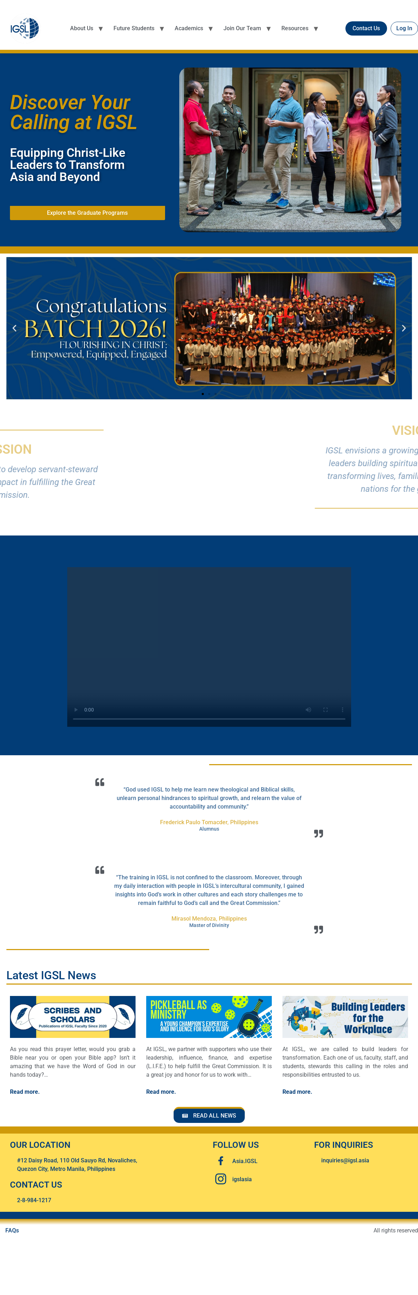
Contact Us (366, 28)
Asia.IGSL (245, 1161)
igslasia (242, 1179)
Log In (404, 28)
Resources (294, 28)
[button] (14, 328)
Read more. (25, 1091)
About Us (81, 28)
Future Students (133, 28)
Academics (189, 28)
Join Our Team (242, 28)
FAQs (12, 1230)
